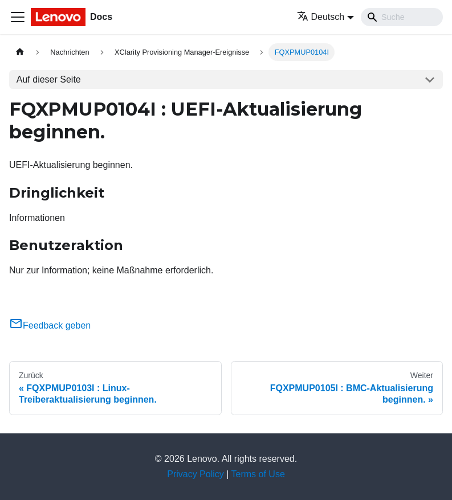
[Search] (402, 17)
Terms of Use (258, 474)
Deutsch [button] (321, 17)
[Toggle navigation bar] (17, 17)
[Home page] (20, 52)
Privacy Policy (195, 474)
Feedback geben (50, 325)
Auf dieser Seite (49, 79)
